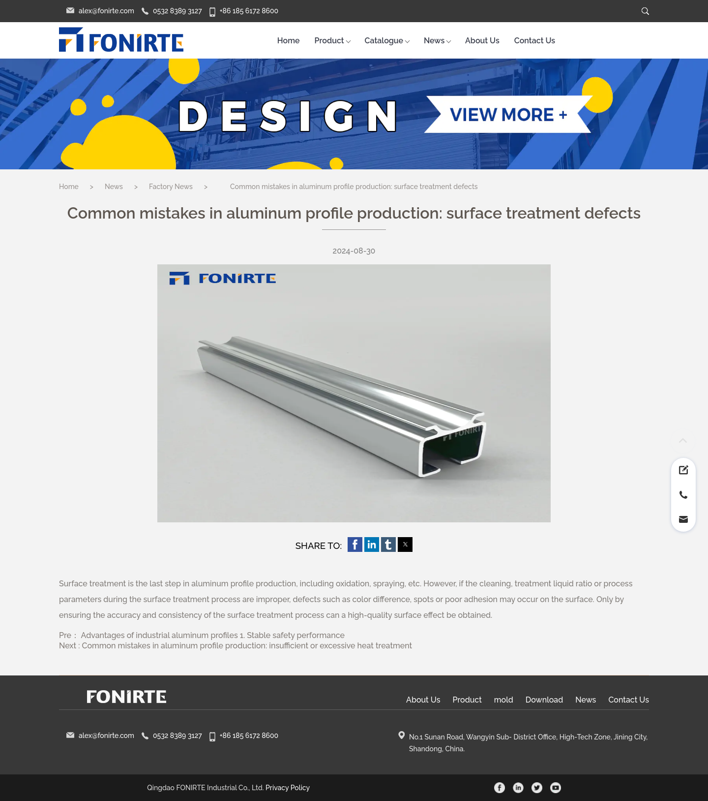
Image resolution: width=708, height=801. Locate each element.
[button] (355, 544)
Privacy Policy (288, 788)
